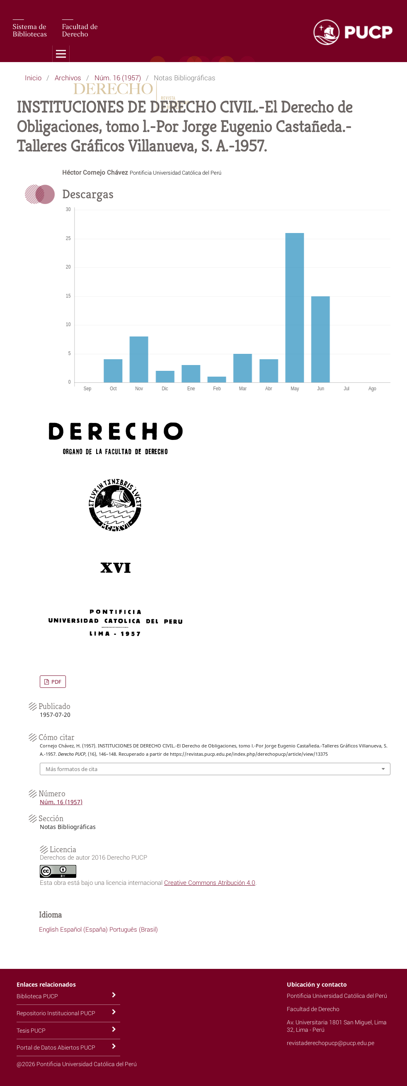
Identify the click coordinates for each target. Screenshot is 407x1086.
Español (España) (84, 929)
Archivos (68, 77)
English (48, 929)
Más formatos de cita (71, 769)
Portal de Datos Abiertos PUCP (56, 1047)
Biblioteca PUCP (37, 996)
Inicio (33, 77)
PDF (55, 681)
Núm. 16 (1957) (117, 77)
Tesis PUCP (31, 1030)
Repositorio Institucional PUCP (56, 1013)
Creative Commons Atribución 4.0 (209, 882)
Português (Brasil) (133, 929)
